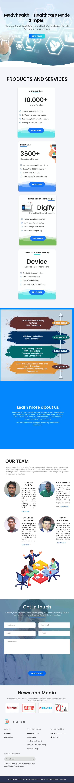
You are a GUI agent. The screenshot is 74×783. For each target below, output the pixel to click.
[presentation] (18, 662)
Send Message (37, 674)
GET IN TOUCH (37, 36)
